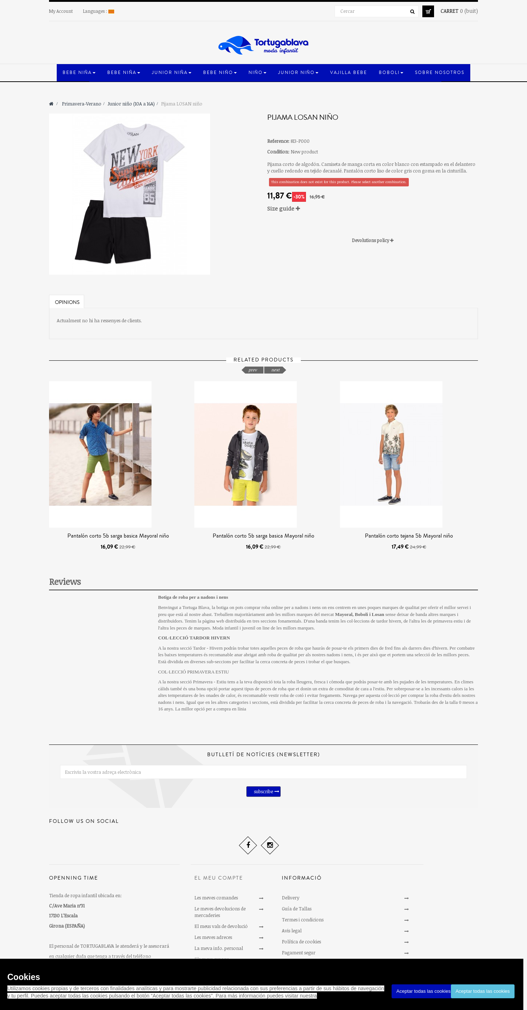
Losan (378, 614)
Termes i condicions (303, 919)
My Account (61, 11)
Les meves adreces (213, 937)
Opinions (67, 302)
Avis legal (292, 930)
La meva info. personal (218, 948)
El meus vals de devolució (221, 926)
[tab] (372, 208)
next (275, 369)
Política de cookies (301, 941)
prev (252, 369)
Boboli (361, 614)
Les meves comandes (216, 897)
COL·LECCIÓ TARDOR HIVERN (194, 637)
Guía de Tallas (296, 908)
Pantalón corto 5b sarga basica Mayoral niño (118, 535)
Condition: (278, 151)
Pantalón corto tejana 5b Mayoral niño (409, 535)
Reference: (278, 141)
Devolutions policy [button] (372, 240)
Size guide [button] (283, 208)
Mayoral (343, 614)
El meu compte (218, 878)
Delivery (290, 897)
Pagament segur (298, 952)
